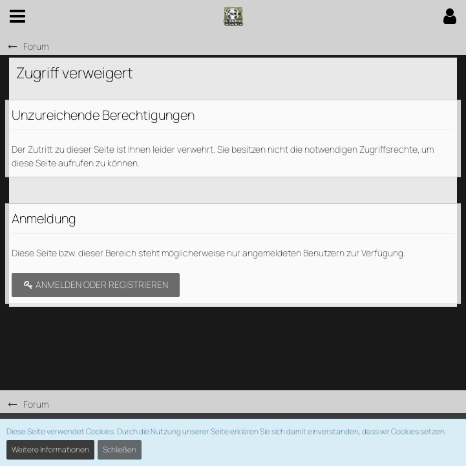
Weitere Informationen (50, 449)
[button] (17, 16)
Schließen (119, 449)
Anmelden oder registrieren (95, 284)
